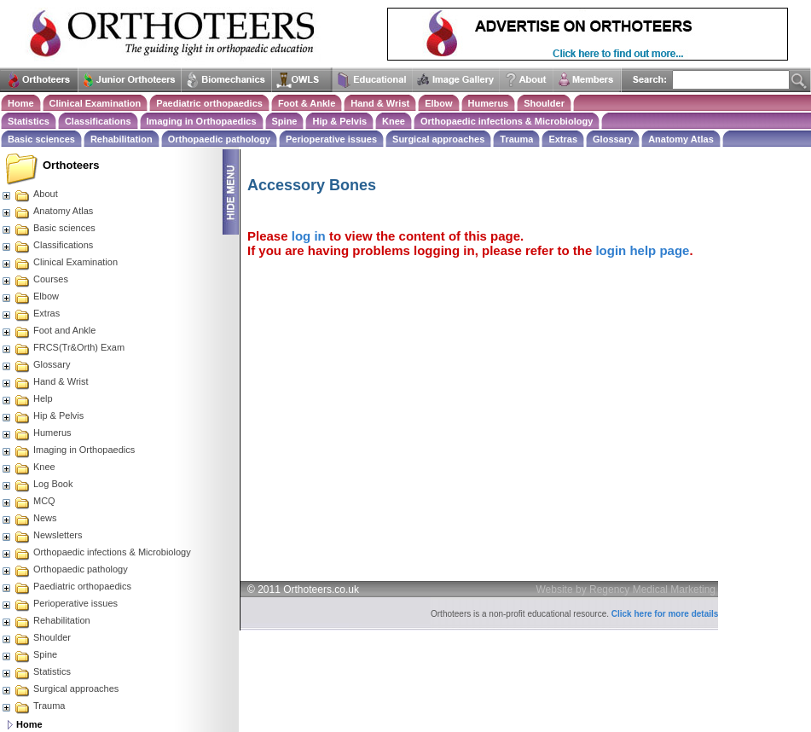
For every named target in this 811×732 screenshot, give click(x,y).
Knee (393, 121)
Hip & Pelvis (339, 121)
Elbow (438, 103)
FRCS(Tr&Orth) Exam (63, 347)
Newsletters (41, 535)
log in (309, 236)
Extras (562, 139)
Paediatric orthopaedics (209, 103)
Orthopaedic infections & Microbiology (506, 121)
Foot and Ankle (48, 330)
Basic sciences (41, 139)
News (29, 518)
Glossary (613, 139)
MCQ (28, 501)
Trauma (516, 139)
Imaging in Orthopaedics (202, 121)
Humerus (488, 103)
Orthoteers (71, 165)
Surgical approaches (438, 139)
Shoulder (544, 103)
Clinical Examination (95, 103)
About (29, 194)
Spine (285, 121)
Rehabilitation (121, 139)
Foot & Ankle (306, 103)
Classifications (98, 121)
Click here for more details (665, 614)
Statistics (28, 121)
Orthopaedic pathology (219, 139)
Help (27, 398)
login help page (642, 250)
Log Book (36, 484)
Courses (34, 279)
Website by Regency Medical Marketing (626, 589)
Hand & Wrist (379, 103)
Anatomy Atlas (681, 139)
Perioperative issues (331, 139)
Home (21, 103)
